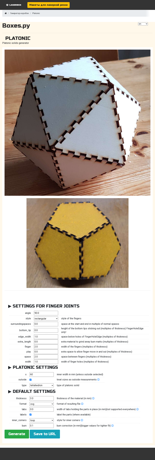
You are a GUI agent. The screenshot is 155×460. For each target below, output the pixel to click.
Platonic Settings (35, 367)
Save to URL (45, 434)
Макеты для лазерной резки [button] (48, 4)
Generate (16, 434)
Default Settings (34, 391)
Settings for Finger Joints (46, 306)
